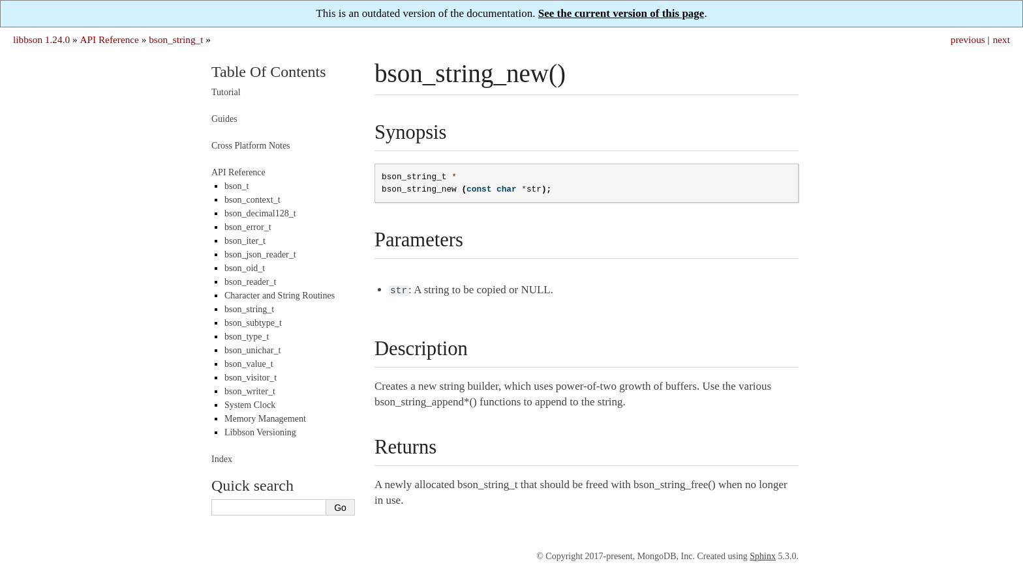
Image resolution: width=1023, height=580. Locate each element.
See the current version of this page (621, 13)
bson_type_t (246, 336)
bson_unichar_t (252, 350)
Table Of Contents (268, 71)
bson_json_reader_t (260, 254)
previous (968, 39)
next (1001, 39)
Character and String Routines (279, 295)
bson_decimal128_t (260, 213)
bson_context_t (252, 200)
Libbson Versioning (260, 432)
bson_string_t (176, 39)
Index (221, 459)
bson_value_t (248, 364)
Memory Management (265, 419)
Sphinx (763, 555)
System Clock (249, 405)
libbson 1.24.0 (41, 39)
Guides (224, 119)
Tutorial (226, 92)
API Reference (109, 39)
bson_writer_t (249, 391)
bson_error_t (247, 227)
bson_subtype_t (253, 323)
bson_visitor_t (250, 378)
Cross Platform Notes (250, 146)
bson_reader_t (250, 282)
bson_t (236, 186)
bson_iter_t (245, 241)
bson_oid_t (244, 268)
